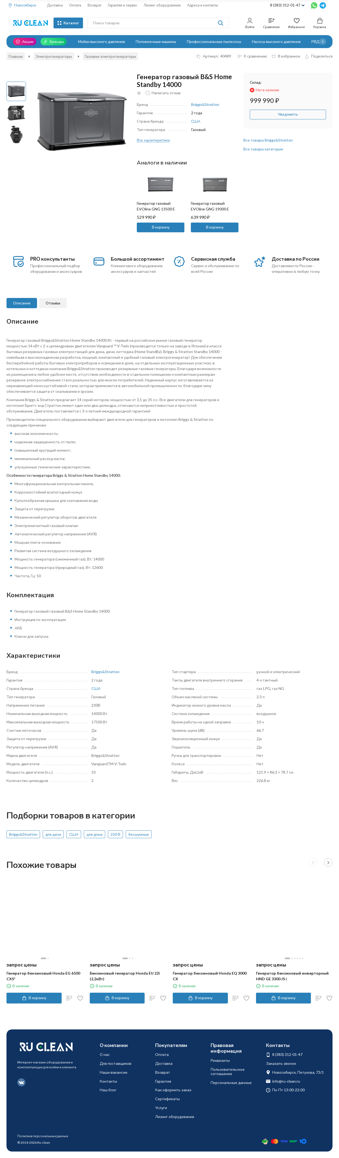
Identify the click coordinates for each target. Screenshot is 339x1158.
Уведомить (288, 114)
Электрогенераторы (54, 56)
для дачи (53, 834)
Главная (16, 56)
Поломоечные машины (156, 41)
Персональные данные (231, 1082)
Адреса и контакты (202, 5)
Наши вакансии (113, 1072)
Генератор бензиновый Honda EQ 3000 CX (210, 976)
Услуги (161, 1107)
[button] (323, 41)
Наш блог (108, 1089)
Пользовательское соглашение (228, 1071)
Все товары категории (263, 149)
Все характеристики (153, 140)
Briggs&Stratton (205, 104)
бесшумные (138, 834)
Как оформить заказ (173, 1089)
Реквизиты (220, 1060)
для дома (94, 834)
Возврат (94, 5)
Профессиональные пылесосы (214, 41)
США (195, 121)
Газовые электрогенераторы (110, 56)
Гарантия (163, 1081)
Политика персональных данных (42, 1136)
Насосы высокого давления (276, 41)
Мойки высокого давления (101, 41)
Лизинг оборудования (162, 5)
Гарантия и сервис (122, 5)
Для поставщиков (115, 1063)
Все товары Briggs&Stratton (268, 140)
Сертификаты (167, 1098)
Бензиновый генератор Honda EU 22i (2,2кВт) (125, 976)
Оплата (75, 5)
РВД (315, 41)
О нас (105, 1054)
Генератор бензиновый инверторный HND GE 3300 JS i (292, 976)
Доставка (55, 5)
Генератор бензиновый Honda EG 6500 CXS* (43, 976)
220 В (115, 834)
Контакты (108, 1081)
